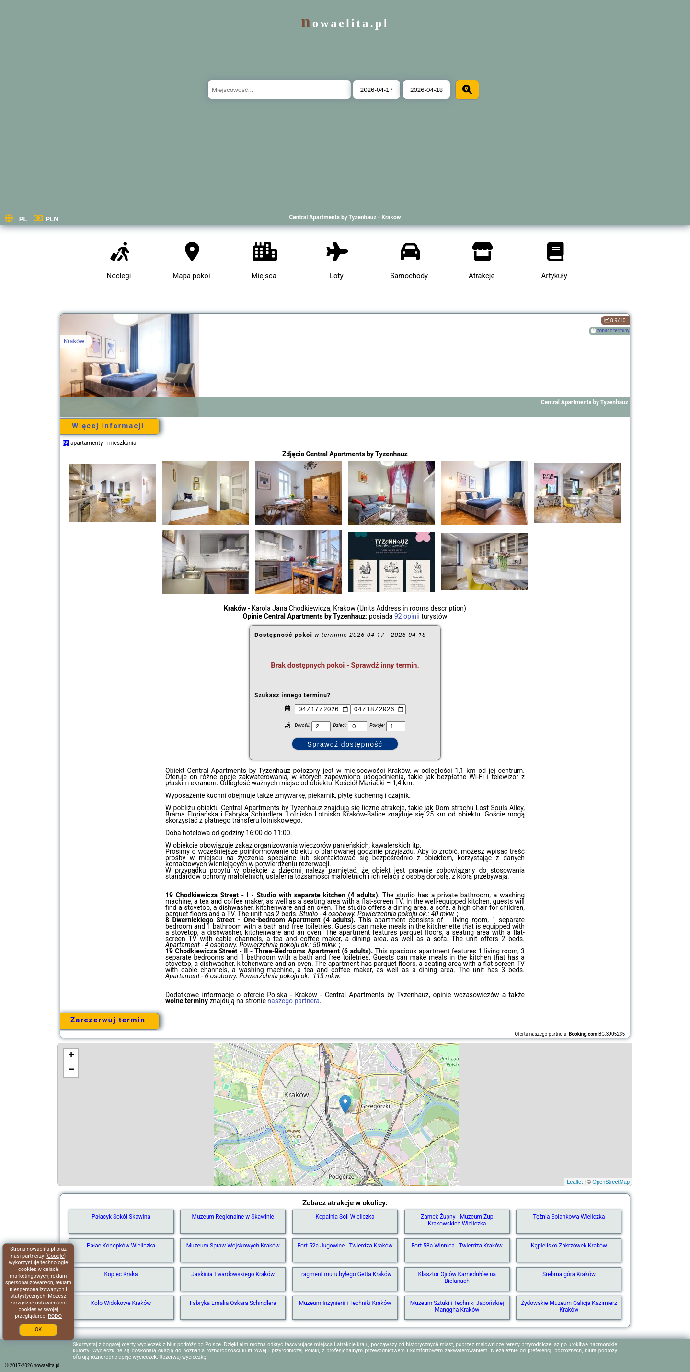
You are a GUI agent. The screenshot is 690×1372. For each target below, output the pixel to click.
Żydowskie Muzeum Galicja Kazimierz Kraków (569, 1306)
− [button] (71, 1070)
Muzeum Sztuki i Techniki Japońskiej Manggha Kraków (457, 1306)
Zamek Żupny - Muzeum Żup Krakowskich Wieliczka (457, 1220)
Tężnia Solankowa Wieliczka (569, 1216)
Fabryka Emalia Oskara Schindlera (233, 1303)
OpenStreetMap (611, 1182)
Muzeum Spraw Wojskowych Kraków (233, 1245)
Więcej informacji (108, 425)
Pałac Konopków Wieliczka (121, 1245)
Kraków (74, 341)
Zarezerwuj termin (108, 1020)
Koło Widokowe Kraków (121, 1303)
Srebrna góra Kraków (569, 1274)
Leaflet (575, 1182)
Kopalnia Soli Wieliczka (345, 1216)
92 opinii (407, 616)
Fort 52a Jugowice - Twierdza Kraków (344, 1245)
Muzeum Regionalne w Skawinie (233, 1216)
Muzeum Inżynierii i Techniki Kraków (345, 1303)
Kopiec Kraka (121, 1274)
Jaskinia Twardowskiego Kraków (233, 1274)
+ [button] (71, 1056)
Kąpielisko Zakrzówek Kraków (569, 1245)
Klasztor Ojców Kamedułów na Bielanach (457, 1277)
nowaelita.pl (345, 23)
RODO (55, 1316)
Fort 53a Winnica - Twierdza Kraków (457, 1245)
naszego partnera (293, 1001)
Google (55, 1256)
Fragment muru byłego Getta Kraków (344, 1274)
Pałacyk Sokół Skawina (121, 1216)
